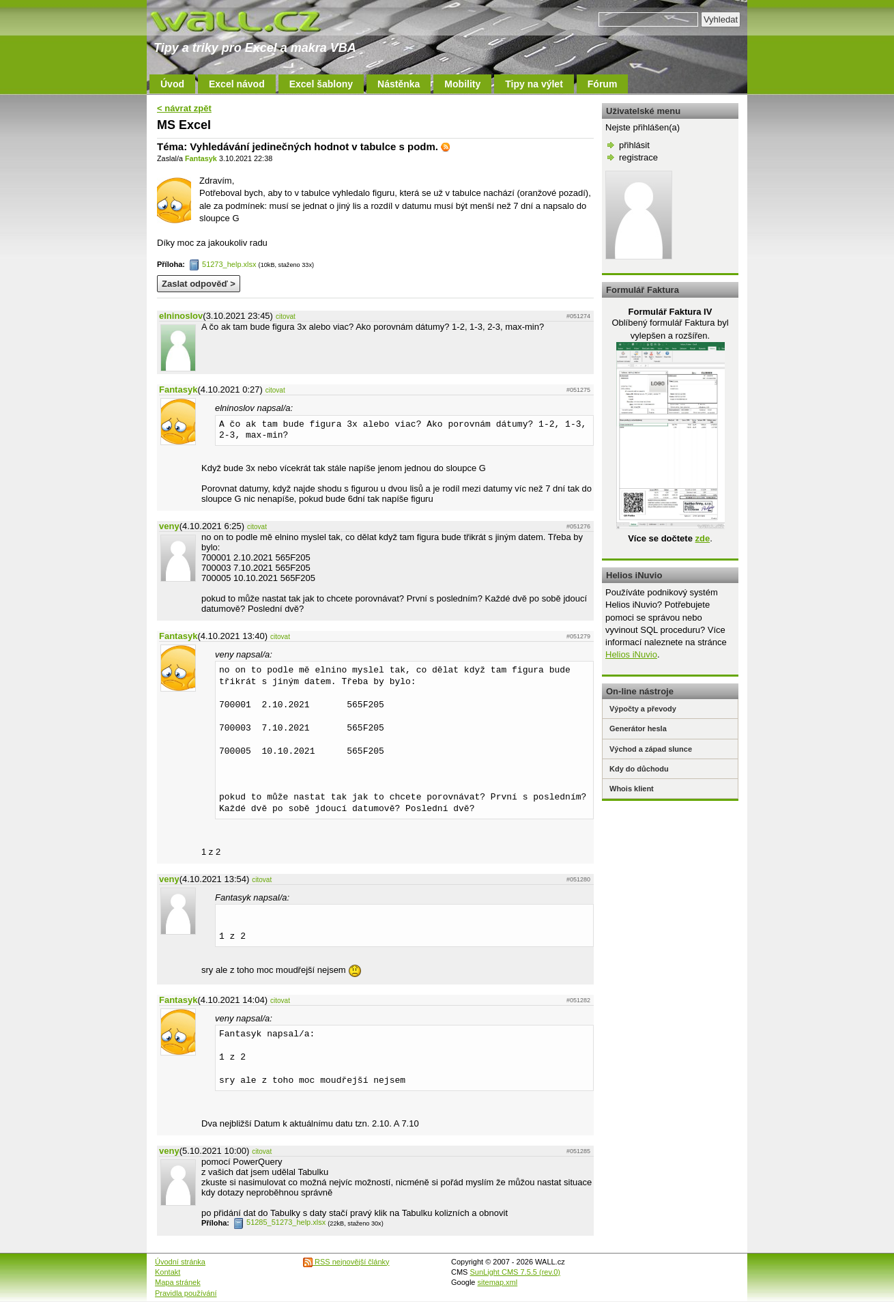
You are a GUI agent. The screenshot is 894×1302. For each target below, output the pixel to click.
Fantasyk (201, 158)
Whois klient (631, 788)
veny (169, 526)
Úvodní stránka (180, 1262)
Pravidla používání (186, 1293)
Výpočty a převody (642, 709)
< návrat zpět (184, 108)
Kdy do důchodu (639, 769)
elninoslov (181, 316)
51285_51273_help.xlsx (279, 1222)
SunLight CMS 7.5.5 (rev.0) (515, 1272)
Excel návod (237, 84)
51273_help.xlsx (223, 264)
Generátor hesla (638, 728)
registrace (638, 157)
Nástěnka (398, 84)
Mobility (462, 84)
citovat (285, 316)
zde (702, 538)
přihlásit (634, 145)
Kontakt (167, 1272)
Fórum (603, 84)
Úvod (172, 84)
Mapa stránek (178, 1282)
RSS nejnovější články (346, 1262)
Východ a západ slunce (650, 749)
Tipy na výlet (534, 84)
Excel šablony (321, 84)
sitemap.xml (498, 1282)
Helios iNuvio (631, 654)
